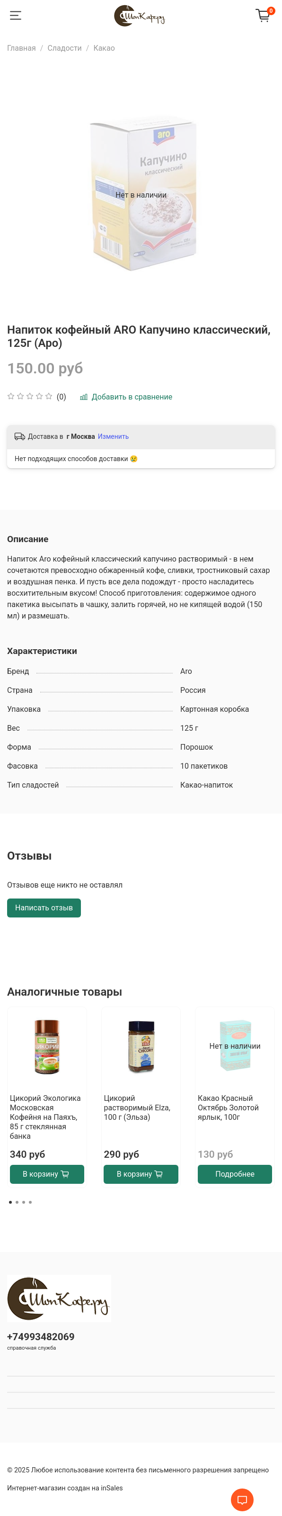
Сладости (64, 48)
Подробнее (235, 1174)
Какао (104, 48)
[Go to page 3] (23, 1202)
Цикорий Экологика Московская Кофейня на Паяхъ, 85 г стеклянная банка (45, 1117)
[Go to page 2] (17, 1202)
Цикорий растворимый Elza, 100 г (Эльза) (137, 1108)
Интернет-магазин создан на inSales (65, 1488)
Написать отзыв (44, 907)
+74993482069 (41, 1337)
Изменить (113, 436)
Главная (21, 48)
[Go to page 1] (10, 1202)
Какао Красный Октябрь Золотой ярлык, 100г (228, 1108)
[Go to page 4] (30, 1202)
